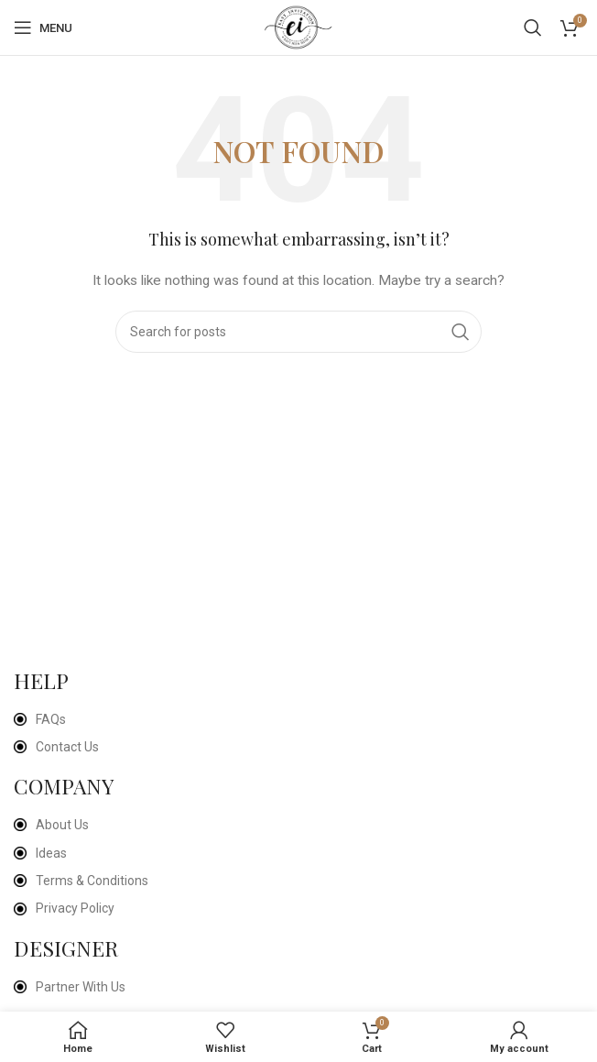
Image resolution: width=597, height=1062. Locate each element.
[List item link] (296, 719)
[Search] (533, 27)
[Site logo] (299, 26)
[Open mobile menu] (43, 27)
